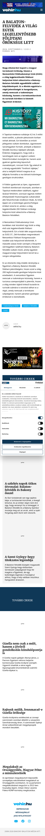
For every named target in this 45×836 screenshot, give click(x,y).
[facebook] (22, 821)
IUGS (5, 310)
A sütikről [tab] (37, 387)
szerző (15, 324)
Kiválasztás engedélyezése (22, 447)
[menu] (41, 10)
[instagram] (29, 821)
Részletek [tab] (22, 387)
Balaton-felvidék (30, 306)
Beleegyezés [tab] (8, 387)
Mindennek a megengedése (22, 441)
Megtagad (22, 452)
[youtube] (16, 821)
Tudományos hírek (11, 306)
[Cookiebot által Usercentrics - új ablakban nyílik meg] (35, 383)
